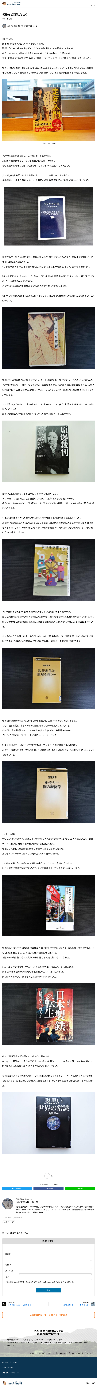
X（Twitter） (17, 1188)
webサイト (9, 1222)
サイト (7, 1277)
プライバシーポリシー (10, 1372)
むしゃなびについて (9, 1362)
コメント (8, 1254)
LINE (80, 1188)
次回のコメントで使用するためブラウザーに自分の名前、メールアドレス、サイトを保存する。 (41, 1282)
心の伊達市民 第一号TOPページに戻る (48, 1315)
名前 (8, 1264)
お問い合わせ (7, 1367)
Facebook (48, 1188)
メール (9, 1271)
